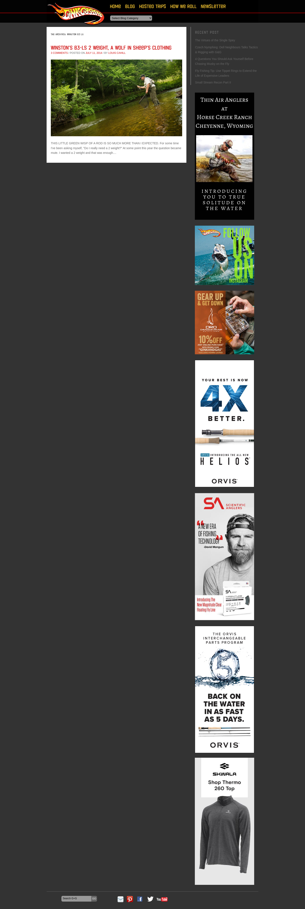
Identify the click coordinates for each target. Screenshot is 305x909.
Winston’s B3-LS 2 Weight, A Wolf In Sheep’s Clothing (111, 47)
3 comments (59, 52)
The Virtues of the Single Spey (215, 40)
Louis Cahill (116, 52)
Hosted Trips (152, 6)
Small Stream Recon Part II (213, 82)
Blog (130, 6)
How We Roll (183, 6)
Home (115, 6)
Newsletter (213, 6)
